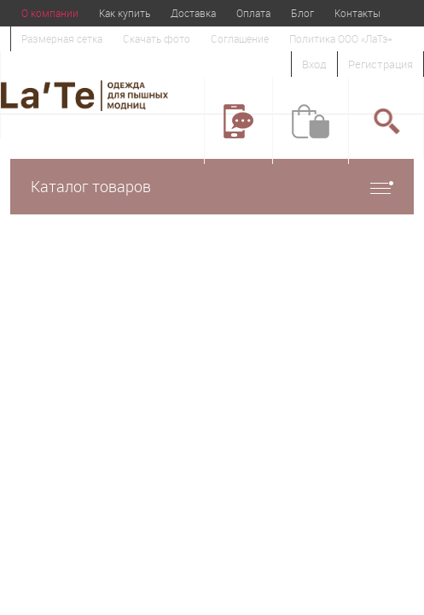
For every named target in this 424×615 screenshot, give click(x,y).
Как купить (124, 13)
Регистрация (380, 64)
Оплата (253, 13)
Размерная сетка (61, 38)
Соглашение (240, 38)
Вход (314, 64)
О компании (49, 13)
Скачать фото (156, 38)
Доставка (193, 13)
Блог (302, 13)
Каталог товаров (212, 186)
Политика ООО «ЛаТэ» (340, 38)
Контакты (357, 13)
